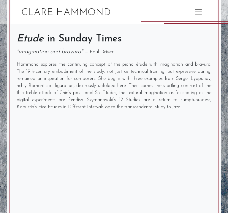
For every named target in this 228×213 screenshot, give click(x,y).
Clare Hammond (66, 12)
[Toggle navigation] (198, 12)
